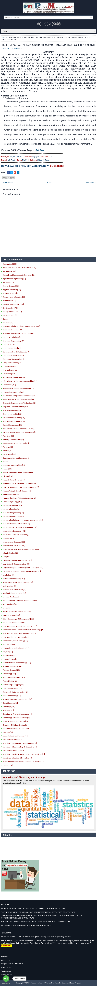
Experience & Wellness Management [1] (19, 429)
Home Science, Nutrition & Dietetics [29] (19, 484)
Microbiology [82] (10, 604)
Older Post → (90, 182)
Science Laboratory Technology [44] (17, 699)
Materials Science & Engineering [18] (18, 582)
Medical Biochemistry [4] (13, 597)
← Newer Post (7, 182)
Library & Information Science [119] (17, 560)
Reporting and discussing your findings (24, 777)
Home (4, 37)
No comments (16, 48)
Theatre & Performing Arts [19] (15, 721)
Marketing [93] (9, 575)
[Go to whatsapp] (6, 978)
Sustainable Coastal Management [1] (17, 714)
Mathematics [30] (10, 586)
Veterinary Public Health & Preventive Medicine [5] (24, 754)
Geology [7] (7, 461)
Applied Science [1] (10, 293)
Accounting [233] (10, 264)
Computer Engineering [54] (14, 359)
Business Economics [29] (13, 330)
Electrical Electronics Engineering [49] (18, 399)
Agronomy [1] (8, 282)
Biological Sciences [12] (12, 312)
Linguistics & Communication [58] (16, 564)
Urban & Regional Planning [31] (15, 736)
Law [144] (6, 557)
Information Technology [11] (14, 531)
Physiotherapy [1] (10, 659)
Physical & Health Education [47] (16, 648)
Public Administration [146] (14, 677)
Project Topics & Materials (12, 964)
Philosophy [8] (9, 644)
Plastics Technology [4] (12, 666)
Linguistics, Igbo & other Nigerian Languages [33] (23, 568)
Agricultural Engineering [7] (14, 279)
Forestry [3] (8, 447)
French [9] (7, 451)
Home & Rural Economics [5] (14, 480)
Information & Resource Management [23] (20, 527)
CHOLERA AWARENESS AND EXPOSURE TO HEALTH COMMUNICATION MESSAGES (35, 922)
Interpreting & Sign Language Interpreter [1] (21, 549)
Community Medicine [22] (13, 356)
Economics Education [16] (13, 392)
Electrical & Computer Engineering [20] (19, 396)
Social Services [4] (10, 703)
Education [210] (9, 374)
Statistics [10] (8, 710)
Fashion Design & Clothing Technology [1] (19, 432)
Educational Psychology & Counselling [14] (20, 381)
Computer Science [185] (12, 363)
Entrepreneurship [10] (12, 414)
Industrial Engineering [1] (13, 513)
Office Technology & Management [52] (18, 619)
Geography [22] (9, 454)
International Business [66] (14, 542)
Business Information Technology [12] (18, 333)
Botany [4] (7, 319)
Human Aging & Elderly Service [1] (17, 491)
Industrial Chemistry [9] (12, 505)
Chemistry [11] (9, 345)
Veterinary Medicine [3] (12, 740)
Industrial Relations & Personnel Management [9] (23, 520)
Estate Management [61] (12, 425)
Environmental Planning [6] (14, 418)
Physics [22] (8, 652)
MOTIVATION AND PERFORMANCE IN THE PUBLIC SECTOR (26, 925)
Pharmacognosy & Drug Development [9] (19, 633)
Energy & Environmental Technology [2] (19, 403)
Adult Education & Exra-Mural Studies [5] (19, 268)
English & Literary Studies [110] (15, 407)
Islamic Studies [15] (10, 553)
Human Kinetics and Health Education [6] (19, 498)
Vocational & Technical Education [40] (18, 758)
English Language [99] (12, 410)
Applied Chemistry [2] (12, 290)
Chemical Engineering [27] (13, 341)
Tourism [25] (8, 732)
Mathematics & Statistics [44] (14, 590)
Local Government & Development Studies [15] (22, 571)
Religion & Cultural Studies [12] (15, 692)
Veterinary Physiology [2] (13, 751)
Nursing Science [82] (11, 615)
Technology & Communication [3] (16, 718)
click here (39, 150)
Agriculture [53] (9, 271)
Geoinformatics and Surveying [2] (16, 458)
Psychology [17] (9, 674)
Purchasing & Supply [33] (13, 685)
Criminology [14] (9, 366)
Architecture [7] (9, 301)
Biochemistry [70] (10, 308)
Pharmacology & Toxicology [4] (15, 641)
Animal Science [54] (11, 286)
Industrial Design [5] (11, 509)
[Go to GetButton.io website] (6, 983)
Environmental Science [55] (14, 421)
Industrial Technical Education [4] (16, 524)
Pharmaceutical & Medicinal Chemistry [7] (20, 626)
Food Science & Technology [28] (16, 443)
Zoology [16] (8, 765)
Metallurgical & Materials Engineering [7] (20, 601)
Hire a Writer (6, 967)
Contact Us (5, 960)
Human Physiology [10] (12, 502)
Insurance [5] (8, 538)
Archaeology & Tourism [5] (14, 297)
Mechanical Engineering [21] (14, 593)
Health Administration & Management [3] (19, 473)
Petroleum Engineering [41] (14, 623)
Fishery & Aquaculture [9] (13, 440)
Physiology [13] (9, 655)
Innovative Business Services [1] (16, 535)
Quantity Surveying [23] (12, 688)
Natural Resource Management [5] (17, 612)
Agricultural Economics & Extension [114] (19, 275)
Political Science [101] (11, 670)
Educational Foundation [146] (14, 377)
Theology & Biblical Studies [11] (15, 725)
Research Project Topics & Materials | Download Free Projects (56, 983)
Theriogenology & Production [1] (16, 728)
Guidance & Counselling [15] (14, 465)
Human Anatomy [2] (11, 494)
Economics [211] (9, 385)
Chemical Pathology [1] (12, 337)
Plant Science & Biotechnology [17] (17, 663)
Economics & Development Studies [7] (18, 388)
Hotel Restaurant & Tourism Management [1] (21, 487)
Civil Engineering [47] (11, 348)
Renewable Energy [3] (12, 696)
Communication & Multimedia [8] (16, 352)
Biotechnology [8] (10, 315)
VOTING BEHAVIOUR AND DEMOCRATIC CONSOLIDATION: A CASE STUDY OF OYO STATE (38, 912)
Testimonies (6, 971)
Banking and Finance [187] (13, 304)
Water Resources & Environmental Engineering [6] (23, 761)
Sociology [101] (9, 707)
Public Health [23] (10, 681)
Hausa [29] (7, 469)
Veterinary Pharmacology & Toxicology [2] (20, 747)
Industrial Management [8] (13, 516)
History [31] (8, 476)
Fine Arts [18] (8, 436)
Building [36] (8, 323)
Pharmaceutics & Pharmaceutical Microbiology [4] (23, 630)
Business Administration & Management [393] (21, 326)
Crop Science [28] (10, 370)
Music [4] (6, 608)
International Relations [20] (14, 546)
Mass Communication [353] (14, 579)
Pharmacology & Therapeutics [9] (16, 637)
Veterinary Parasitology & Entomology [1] (20, 743)
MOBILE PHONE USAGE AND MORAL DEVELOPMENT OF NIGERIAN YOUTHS (33, 908)
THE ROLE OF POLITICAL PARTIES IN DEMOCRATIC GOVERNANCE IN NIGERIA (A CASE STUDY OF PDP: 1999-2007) (48, 45)
